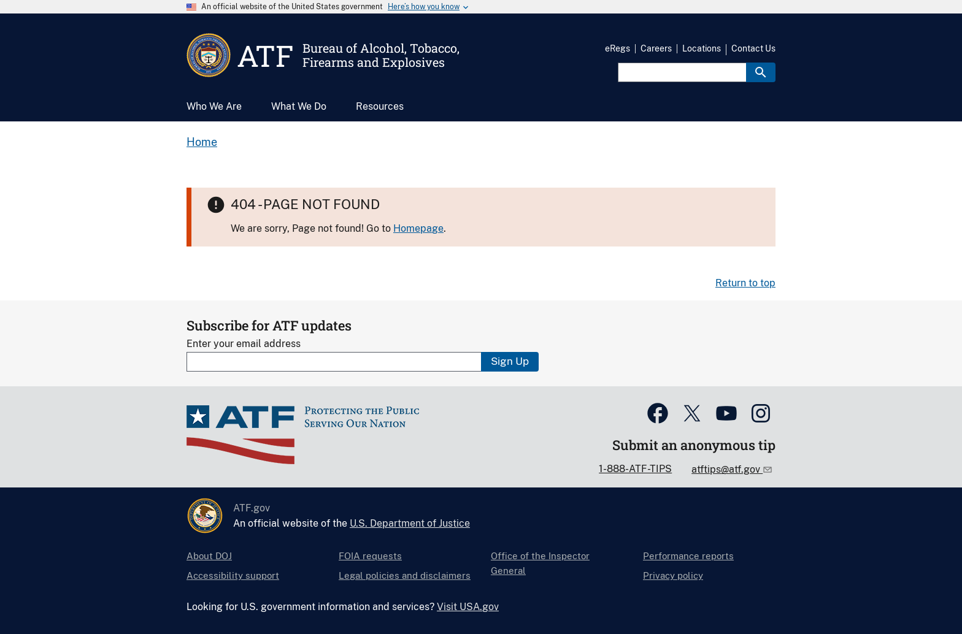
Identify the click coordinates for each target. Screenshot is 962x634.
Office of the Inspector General (540, 563)
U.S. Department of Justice (410, 523)
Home (202, 142)
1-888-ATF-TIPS (635, 469)
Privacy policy (673, 575)
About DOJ (209, 556)
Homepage (418, 228)
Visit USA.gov (468, 607)
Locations (701, 48)
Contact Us (753, 48)
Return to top (745, 283)
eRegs (617, 48)
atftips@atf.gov (727, 469)
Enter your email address (244, 343)
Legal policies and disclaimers (405, 575)
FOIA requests (370, 556)
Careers (656, 48)
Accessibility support (233, 575)
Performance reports (688, 556)
